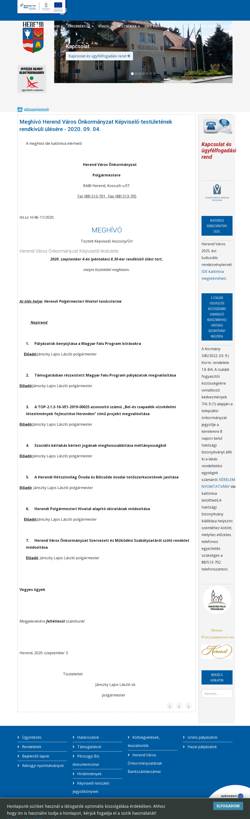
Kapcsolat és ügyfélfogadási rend (99, 56)
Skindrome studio (197, 810)
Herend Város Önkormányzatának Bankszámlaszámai (145, 763)
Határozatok (87, 737)
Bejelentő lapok (35, 756)
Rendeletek (31, 746)
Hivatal (104, 26)
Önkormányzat (79, 26)
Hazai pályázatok (202, 746)
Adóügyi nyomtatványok (42, 765)
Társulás (175, 26)
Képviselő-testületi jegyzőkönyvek (91, 787)
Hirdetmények (89, 773)
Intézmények (127, 26)
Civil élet (152, 26)
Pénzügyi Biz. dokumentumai (86, 760)
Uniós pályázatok (202, 737)
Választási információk (208, 26)
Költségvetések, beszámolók (144, 741)
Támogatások (88, 746)
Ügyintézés (31, 737)
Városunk (52, 26)
